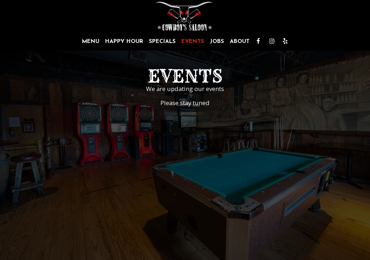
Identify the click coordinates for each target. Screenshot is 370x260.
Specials (162, 41)
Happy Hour (124, 41)
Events (192, 41)
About (240, 41)
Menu (90, 41)
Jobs (217, 41)
